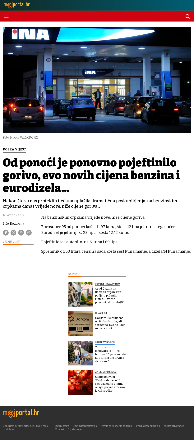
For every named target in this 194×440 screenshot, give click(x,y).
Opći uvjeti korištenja (85, 425)
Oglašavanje (75, 429)
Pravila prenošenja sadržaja (116, 425)
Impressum (62, 425)
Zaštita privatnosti (174, 425)
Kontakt (59, 429)
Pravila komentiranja (148, 425)
